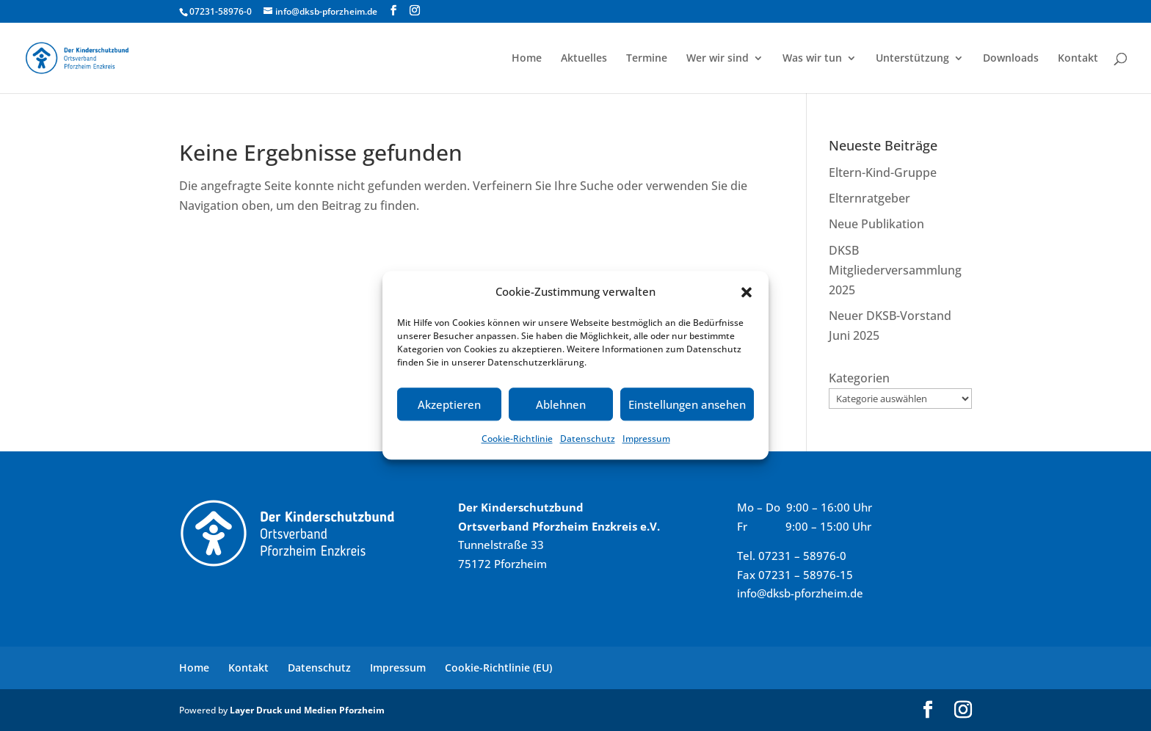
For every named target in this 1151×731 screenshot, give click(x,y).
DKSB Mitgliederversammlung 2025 (895, 270)
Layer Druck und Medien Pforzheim (307, 710)
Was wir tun (812, 59)
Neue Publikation (876, 224)
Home (527, 59)
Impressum (646, 439)
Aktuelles (584, 59)
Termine (646, 59)
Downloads (1011, 59)
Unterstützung (912, 59)
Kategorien (859, 378)
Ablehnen (561, 404)
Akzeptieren (449, 404)
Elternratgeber (869, 198)
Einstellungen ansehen (687, 404)
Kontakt (1078, 59)
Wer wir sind (717, 59)
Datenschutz (587, 439)
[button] (746, 292)
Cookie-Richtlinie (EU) (498, 667)
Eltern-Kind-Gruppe (883, 172)
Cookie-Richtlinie (517, 439)
